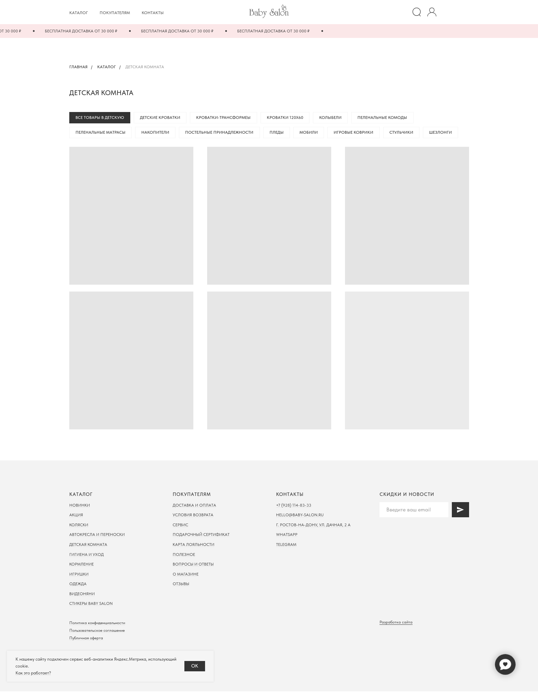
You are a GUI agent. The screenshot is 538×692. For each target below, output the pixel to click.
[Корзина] (462, 12)
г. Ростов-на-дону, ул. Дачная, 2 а (313, 525)
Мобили (311, 133)
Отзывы (181, 584)
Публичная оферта (86, 638)
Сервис (180, 525)
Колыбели (333, 117)
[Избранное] (447, 12)
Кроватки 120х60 (287, 117)
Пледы (279, 133)
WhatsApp (286, 535)
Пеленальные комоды (385, 117)
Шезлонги (445, 133)
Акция (76, 515)
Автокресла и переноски (97, 535)
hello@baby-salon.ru (300, 515)
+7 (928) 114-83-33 (293, 505)
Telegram (286, 545)
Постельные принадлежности (221, 133)
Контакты (153, 12)
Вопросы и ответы (193, 564)
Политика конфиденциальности (97, 623)
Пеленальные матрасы (101, 133)
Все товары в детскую (100, 117)
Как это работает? (33, 672)
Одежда (78, 584)
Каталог (78, 12)
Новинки (79, 505)
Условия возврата (193, 515)
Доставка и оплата (194, 505)
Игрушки (79, 574)
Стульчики (405, 133)
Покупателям (115, 12)
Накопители (156, 133)
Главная (78, 66)
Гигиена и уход (86, 555)
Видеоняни (82, 594)
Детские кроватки (161, 117)
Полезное (184, 555)
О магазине (186, 574)
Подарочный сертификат (201, 535)
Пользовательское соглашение (97, 631)
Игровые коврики (357, 133)
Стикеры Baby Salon (91, 604)
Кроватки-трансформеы (225, 117)
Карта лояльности (193, 545)
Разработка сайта (396, 622)
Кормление (81, 564)
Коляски (78, 525)
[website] (417, 12)
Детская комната (88, 545)
